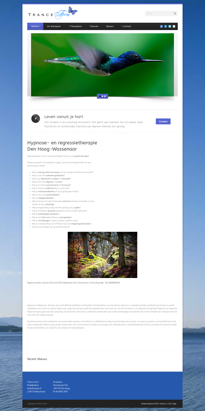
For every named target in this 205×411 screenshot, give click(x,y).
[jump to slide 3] (105, 96)
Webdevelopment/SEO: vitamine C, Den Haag (158, 404)
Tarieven (94, 26)
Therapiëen (75, 26)
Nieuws (110, 26)
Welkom (35, 26)
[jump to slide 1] (100, 96)
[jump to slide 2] (102, 96)
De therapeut (54, 26)
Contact (126, 26)
